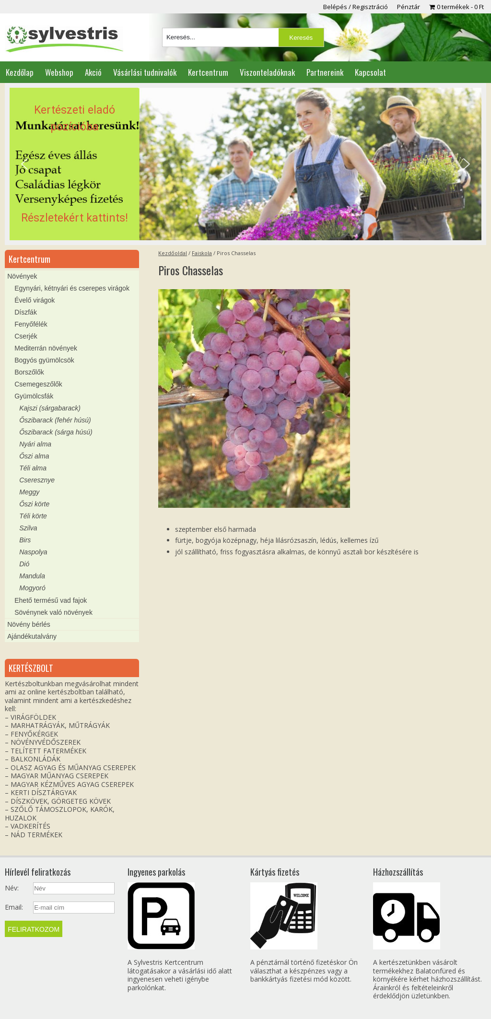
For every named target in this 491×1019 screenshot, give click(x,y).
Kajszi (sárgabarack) (50, 408)
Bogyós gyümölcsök (44, 360)
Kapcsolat (370, 72)
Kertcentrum (208, 72)
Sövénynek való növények (53, 612)
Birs (25, 540)
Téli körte (33, 516)
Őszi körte (34, 504)
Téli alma (33, 468)
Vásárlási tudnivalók (144, 72)
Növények (22, 276)
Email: (14, 907)
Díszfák (25, 312)
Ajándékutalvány (32, 636)
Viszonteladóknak (267, 72)
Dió (24, 564)
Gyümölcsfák (33, 396)
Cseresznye (37, 480)
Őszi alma (34, 456)
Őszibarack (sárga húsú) (56, 432)
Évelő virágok (34, 300)
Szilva (28, 528)
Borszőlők (29, 372)
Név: (12, 888)
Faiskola (202, 253)
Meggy (29, 492)
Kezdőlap (20, 72)
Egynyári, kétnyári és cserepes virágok (71, 288)
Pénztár (408, 6)
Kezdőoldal (172, 253)
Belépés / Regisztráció (355, 6)
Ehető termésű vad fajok (50, 600)
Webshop (59, 72)
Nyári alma (35, 444)
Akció (93, 72)
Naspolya (33, 552)
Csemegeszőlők (38, 384)
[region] (245, 164)
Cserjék (25, 336)
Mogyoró (32, 588)
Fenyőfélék (30, 324)
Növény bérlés (28, 624)
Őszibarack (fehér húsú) (55, 420)
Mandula (32, 576)
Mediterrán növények (45, 348)
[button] (245, 164)
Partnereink (324, 72)
